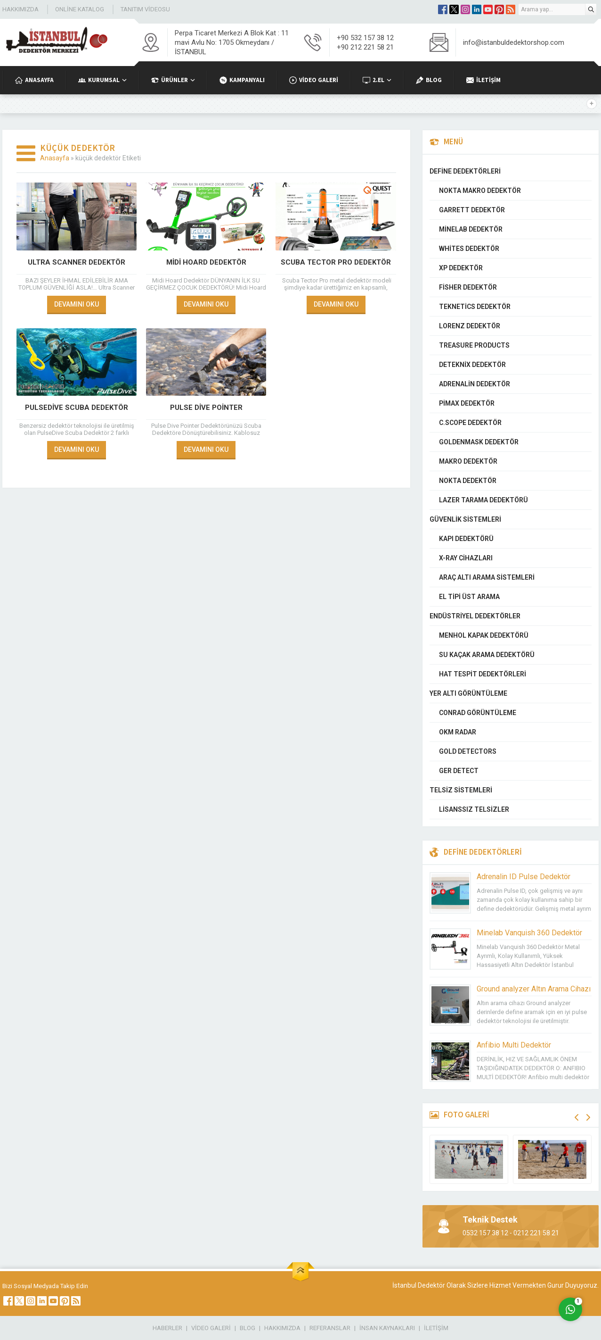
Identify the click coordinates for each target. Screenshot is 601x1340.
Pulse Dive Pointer (206, 407)
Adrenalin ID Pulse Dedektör (523, 876)
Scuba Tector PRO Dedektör (336, 262)
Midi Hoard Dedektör (206, 262)
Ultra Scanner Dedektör (76, 262)
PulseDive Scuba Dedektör (76, 407)
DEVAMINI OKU (76, 304)
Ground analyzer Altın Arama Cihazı (534, 988)
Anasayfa (54, 158)
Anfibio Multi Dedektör (514, 1044)
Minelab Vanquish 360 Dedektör (529, 932)
